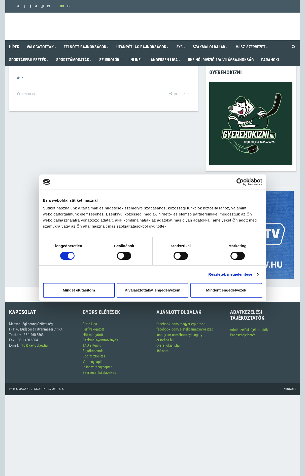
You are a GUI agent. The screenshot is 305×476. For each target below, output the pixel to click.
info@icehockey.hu (34, 345)
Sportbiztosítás (94, 356)
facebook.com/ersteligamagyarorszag (184, 329)
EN (69, 6)
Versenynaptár (93, 361)
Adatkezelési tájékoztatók (249, 329)
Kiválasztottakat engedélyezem (152, 290)
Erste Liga (90, 324)
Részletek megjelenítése (230, 274)
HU (62, 6)
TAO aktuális (92, 345)
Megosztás (179, 94)
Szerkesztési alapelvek (99, 372)
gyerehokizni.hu (168, 345)
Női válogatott (93, 335)
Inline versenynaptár (97, 367)
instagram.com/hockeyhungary (179, 335)
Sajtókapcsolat (94, 351)
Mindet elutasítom (79, 290)
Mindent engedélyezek (226, 290)
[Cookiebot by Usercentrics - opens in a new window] (240, 182)
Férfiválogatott (93, 329)
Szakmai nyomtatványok (100, 340)
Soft (290, 389)
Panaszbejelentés (243, 335)
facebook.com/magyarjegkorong (180, 324)
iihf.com (162, 351)
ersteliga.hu (165, 340)
